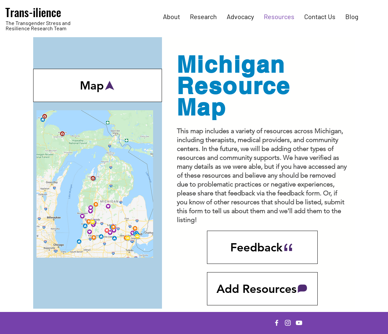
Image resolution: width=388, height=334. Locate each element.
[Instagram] (288, 323)
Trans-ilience (33, 12)
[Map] (97, 85)
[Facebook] (277, 323)
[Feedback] (262, 247)
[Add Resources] (262, 288)
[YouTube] (299, 323)
